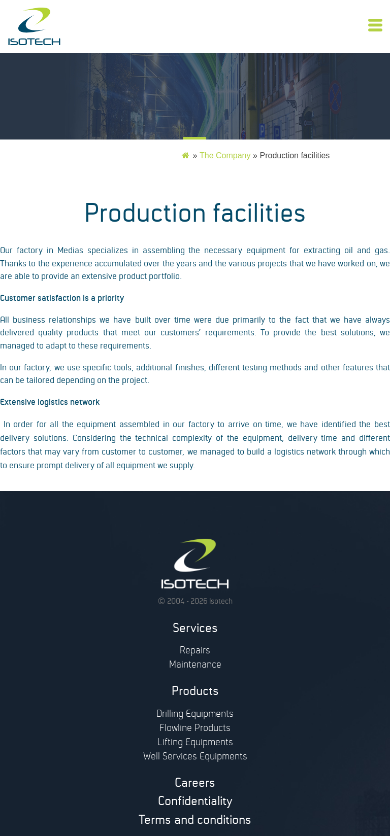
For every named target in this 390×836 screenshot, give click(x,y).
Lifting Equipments (195, 744)
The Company (225, 155)
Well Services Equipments (195, 758)
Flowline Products (195, 729)
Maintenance (195, 666)
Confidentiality (195, 803)
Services (195, 630)
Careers (195, 784)
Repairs (195, 652)
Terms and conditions (195, 821)
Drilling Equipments (195, 715)
